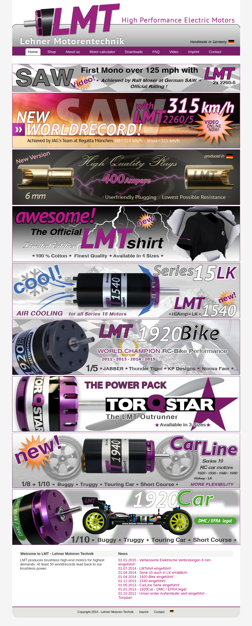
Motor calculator (102, 52)
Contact (215, 52)
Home (33, 52)
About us (73, 52)
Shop (51, 52)
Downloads (133, 52)
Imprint (193, 52)
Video (174, 52)
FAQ (156, 52)
